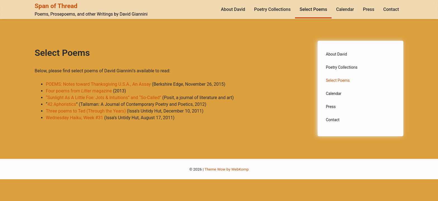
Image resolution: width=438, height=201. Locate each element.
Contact (391, 9)
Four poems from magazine (79, 91)
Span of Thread (56, 5)
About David (233, 9)
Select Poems (313, 9)
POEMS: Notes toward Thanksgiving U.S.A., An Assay (98, 84)
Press (368, 9)
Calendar (345, 9)
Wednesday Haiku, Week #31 (74, 117)
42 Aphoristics (61, 104)
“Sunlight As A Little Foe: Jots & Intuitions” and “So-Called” (103, 97)
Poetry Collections (272, 9)
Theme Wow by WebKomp (226, 169)
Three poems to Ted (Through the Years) (86, 111)
